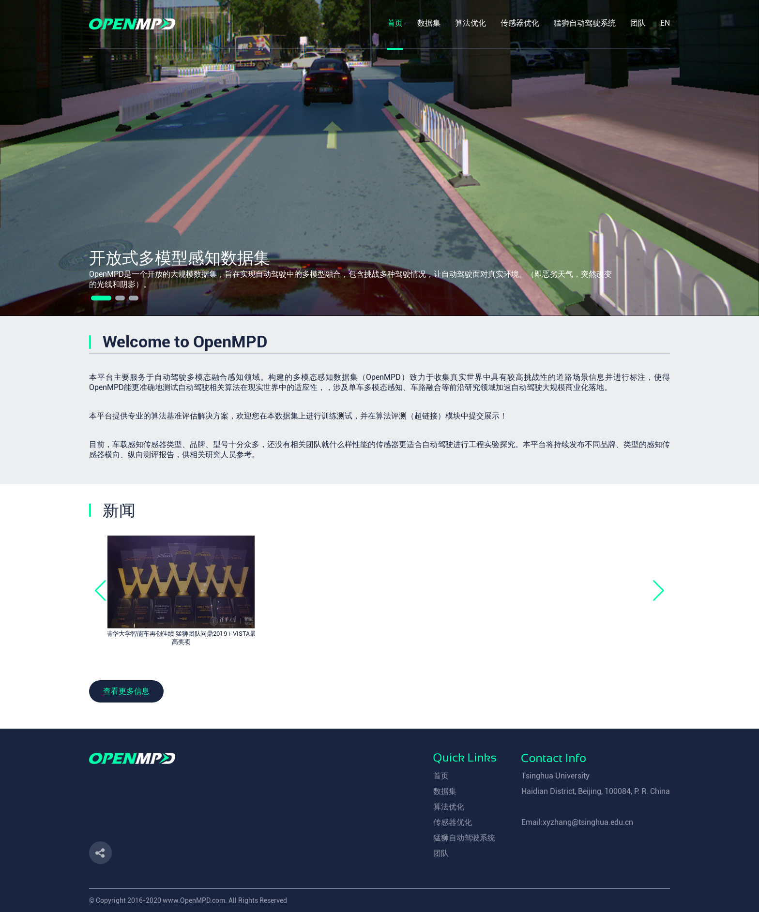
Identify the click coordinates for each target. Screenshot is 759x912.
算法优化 (448, 806)
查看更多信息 (126, 691)
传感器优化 (452, 822)
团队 (441, 853)
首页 (441, 775)
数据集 (444, 791)
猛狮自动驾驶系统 (464, 837)
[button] (101, 298)
